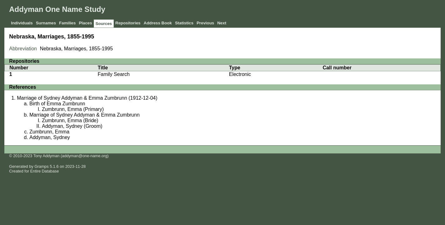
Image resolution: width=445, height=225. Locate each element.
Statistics (184, 23)
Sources (103, 23)
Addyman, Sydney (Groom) (72, 126)
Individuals (22, 23)
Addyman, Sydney (49, 137)
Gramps (41, 166)
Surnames (46, 23)
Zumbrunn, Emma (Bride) (70, 120)
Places (85, 23)
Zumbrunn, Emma (49, 131)
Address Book (158, 23)
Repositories (128, 23)
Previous (205, 23)
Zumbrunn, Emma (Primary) (73, 109)
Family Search (114, 74)
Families (67, 23)
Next (221, 23)
